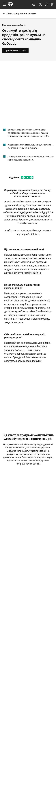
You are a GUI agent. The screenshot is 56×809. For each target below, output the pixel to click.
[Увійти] (46, 4)
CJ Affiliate (33, 234)
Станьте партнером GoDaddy (19, 13)
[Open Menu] (3, 4)
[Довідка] (40, 4)
